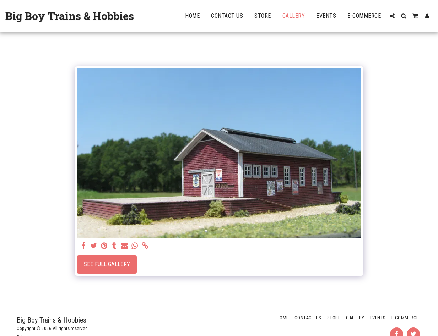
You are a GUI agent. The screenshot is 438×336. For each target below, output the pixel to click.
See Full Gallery (107, 264)
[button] (392, 16)
